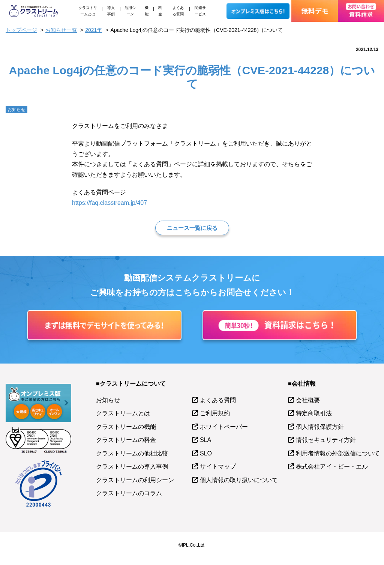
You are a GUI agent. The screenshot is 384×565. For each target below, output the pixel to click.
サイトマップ (218, 466)
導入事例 (111, 11)
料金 (160, 11)
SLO (206, 453)
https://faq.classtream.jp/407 (109, 203)
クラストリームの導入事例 (132, 466)
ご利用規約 (215, 413)
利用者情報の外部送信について (338, 453)
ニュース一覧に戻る (192, 228)
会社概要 (308, 400)
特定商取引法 (314, 413)
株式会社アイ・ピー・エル (332, 466)
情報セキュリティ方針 (326, 440)
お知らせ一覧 (61, 30)
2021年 (93, 30)
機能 (146, 11)
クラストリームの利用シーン (135, 480)
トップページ (21, 30)
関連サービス (200, 11)
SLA (205, 440)
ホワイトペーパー (224, 427)
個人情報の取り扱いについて (239, 480)
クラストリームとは (87, 11)
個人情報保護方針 (320, 427)
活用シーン (130, 11)
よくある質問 (178, 11)
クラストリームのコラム (129, 493)
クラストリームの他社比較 (132, 453)
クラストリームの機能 (126, 427)
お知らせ (108, 400)
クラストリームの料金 (126, 440)
